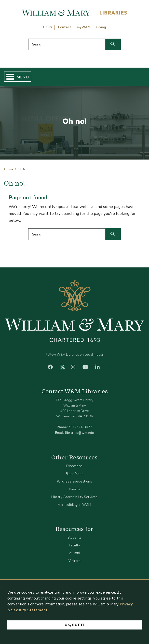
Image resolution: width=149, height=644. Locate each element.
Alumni (74, 553)
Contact (64, 27)
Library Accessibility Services (74, 497)
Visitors (74, 560)
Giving (101, 27)
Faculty (74, 545)
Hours (47, 27)
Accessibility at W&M (74, 504)
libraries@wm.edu (79, 432)
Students (74, 537)
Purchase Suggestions (74, 481)
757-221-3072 (80, 427)
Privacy (74, 489)
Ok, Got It (75, 625)
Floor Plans (75, 473)
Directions (74, 466)
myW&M (84, 27)
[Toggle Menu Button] (8, 77)
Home (8, 169)
